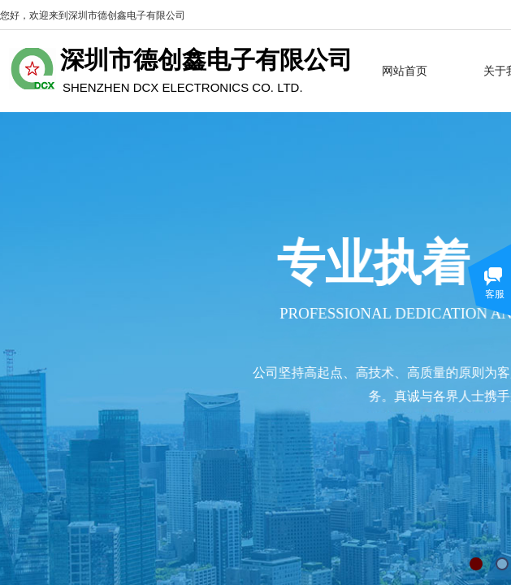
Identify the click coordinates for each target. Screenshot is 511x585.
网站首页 (404, 70)
